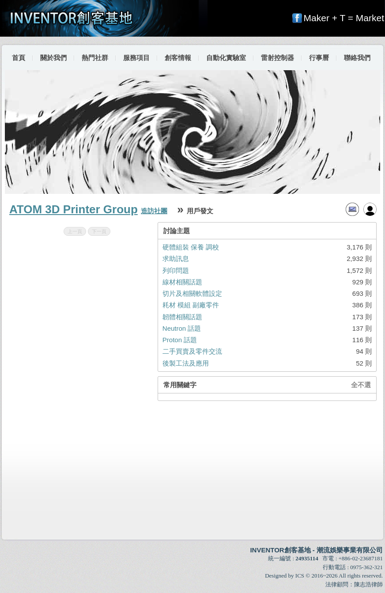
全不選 (361, 385)
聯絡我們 (357, 57)
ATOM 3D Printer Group (73, 209)
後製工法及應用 (185, 363)
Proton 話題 (179, 340)
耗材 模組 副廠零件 (190, 305)
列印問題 (175, 270)
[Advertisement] (193, 470)
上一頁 (75, 231)
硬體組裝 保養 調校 (190, 247)
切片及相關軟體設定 (192, 293)
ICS (299, 575)
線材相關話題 (182, 282)
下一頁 (99, 231)
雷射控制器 (277, 57)
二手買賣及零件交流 (192, 351)
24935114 (306, 558)
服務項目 (136, 57)
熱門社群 (95, 57)
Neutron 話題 (181, 328)
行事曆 (319, 57)
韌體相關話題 (182, 317)
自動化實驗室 (226, 57)
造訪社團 (154, 211)
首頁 (18, 57)
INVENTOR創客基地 (280, 550)
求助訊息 (175, 258)
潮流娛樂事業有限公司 (350, 550)
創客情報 (178, 57)
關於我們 (53, 57)
